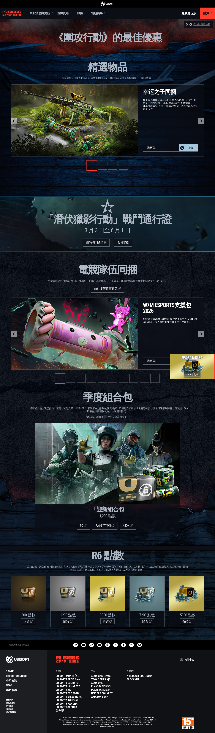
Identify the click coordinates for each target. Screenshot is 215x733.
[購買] (207, 13)
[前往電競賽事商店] (107, 289)
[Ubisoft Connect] (25, 676)
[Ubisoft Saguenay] (72, 700)
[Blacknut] (143, 679)
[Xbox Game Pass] (107, 675)
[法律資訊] (25, 709)
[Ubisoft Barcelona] (72, 679)
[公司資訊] (25, 680)
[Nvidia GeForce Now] (143, 675)
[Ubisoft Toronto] (72, 707)
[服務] (81, 13)
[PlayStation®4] (107, 689)
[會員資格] (123, 243)
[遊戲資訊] (64, 13)
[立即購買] (192, 374)
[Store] (25, 671)
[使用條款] (25, 706)
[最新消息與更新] (41, 13)
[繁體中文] (188, 659)
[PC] (83, 526)
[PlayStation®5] (107, 686)
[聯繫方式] (25, 699)
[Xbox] (128, 526)
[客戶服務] (25, 690)
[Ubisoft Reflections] (72, 696)
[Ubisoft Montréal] (72, 675)
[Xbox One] (107, 682)
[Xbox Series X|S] (107, 679)
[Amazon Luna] (107, 696)
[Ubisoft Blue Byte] (72, 682)
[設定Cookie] (11, 712)
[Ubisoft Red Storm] (72, 693)
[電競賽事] (98, 13)
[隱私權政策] (25, 702)
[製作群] (72, 710)
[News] (25, 685)
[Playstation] (104, 526)
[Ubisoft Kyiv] (72, 689)
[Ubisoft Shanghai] (72, 703)
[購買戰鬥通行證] (96, 243)
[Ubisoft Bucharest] (72, 686)
